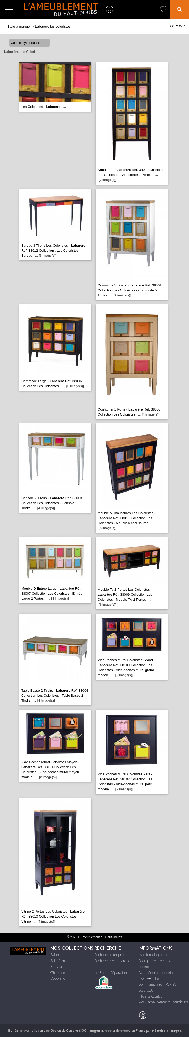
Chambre (57, 972)
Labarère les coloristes (52, 26)
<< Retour (177, 26)
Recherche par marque (112, 961)
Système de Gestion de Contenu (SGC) (68, 1030)
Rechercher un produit (111, 955)
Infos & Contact (151, 996)
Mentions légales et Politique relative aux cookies (154, 960)
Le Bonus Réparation (110, 972)
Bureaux (56, 966)
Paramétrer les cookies (157, 972)
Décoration (58, 978)
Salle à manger (19, 26)
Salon (54, 955)
